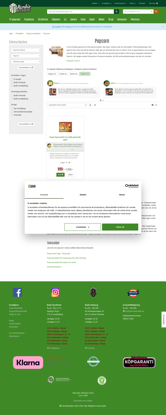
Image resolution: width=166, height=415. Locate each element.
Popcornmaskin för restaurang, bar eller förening (66, 258)
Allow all (120, 227)
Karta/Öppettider (15, 308)
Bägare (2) (52, 74)
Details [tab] (83, 195)
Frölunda (89, 348)
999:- (61, 169)
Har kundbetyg (20, 108)
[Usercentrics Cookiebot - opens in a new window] (127, 186)
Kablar (92, 20)
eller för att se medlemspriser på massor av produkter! (87, 27)
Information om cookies (83, 401)
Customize (82, 227)
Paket (83, 20)
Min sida (153, 3)
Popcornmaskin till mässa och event (61, 262)
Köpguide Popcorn (73, 61)
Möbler (102, 20)
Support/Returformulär (18, 311)
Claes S (56, 83)
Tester (133, 3)
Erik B (112, 83)
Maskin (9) (73, 74)
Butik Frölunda (19, 82)
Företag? (142, 3)
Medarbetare (14, 336)
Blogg (11, 321)
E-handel (17, 79)
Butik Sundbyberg (21, 86)
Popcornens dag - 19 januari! (58, 254)
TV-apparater (14, 20)
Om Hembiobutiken (17, 333)
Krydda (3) (63, 74)
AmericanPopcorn (54, 267)
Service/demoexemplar (23, 112)
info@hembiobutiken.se (133, 311)
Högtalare (56, 20)
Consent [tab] (44, 195)
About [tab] (122, 195)
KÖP (60, 175)
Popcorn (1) (85, 74)
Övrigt (110, 20)
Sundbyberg (53, 348)
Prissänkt (17, 115)
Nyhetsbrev (13, 327)
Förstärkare (43, 20)
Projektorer (29, 20)
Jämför (70, 175)
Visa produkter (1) (26, 67)
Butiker (95, 3)
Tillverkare (135, 20)
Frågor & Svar (14, 314)
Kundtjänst (107, 3)
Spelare (73, 20)
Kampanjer (122, 20)
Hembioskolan (121, 3)
